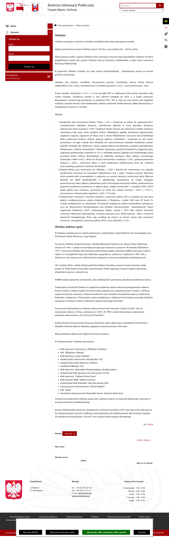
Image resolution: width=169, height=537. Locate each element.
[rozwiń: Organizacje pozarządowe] (51, 151)
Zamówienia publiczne (48, 509)
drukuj (150, 417)
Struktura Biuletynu (74, 509)
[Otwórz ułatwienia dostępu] (166, 21)
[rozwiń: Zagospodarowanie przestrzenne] (51, 189)
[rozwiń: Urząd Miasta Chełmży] (51, 59)
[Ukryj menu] (50, 19)
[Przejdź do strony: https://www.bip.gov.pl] (166, 27)
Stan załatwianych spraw (20, 509)
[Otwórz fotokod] (166, 46)
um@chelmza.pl (85, 486)
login (10, 367)
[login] (29, 371)
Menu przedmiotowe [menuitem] (16, 338)
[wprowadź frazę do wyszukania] (138, 5)
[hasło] (29, 381)
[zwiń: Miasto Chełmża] (51, 38)
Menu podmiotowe (65, 18)
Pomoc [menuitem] (9, 343)
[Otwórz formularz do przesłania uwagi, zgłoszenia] (166, 40)
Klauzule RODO (30, 532)
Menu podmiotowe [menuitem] (15, 24)
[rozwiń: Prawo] (51, 80)
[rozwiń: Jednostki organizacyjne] (51, 87)
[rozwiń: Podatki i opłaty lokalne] (51, 129)
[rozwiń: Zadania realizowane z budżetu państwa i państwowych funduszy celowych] (51, 279)
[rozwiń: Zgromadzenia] (51, 217)
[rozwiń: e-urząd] (51, 66)
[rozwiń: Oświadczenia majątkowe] (51, 168)
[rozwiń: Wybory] (51, 136)
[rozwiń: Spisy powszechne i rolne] (51, 293)
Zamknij (142, 532)
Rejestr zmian (144, 509)
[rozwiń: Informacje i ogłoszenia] (51, 175)
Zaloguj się (29, 389)
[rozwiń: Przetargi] (51, 94)
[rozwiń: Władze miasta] (51, 52)
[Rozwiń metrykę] (69, 426)
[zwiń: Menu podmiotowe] (51, 24)
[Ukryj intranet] (50, 355)
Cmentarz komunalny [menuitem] (16, 348)
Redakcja (95, 509)
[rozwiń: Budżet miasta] (51, 101)
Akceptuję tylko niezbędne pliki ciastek (106, 532)
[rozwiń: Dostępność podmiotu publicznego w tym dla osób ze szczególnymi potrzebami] (51, 245)
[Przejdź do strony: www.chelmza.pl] (166, 34)
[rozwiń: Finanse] (51, 122)
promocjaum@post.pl (81, 489)
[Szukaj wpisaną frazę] (160, 5)
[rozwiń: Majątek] (51, 115)
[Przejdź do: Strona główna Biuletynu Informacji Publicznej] (55, 18)
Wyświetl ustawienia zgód (62, 532)
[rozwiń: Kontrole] (51, 182)
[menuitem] (29, 31)
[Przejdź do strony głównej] (49, 7)
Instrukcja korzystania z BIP (119, 509)
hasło (10, 376)
